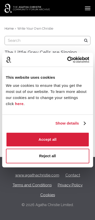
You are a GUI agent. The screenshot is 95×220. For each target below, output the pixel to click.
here (19, 104)
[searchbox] (47, 40)
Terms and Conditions (32, 185)
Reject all (47, 156)
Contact (72, 175)
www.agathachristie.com (37, 175)
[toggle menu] (87, 8)
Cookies (47, 195)
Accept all (47, 139)
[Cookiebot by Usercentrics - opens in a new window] (67, 59)
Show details (67, 123)
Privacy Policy (70, 185)
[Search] (85, 40)
